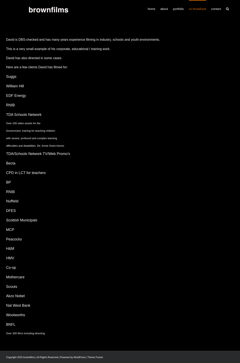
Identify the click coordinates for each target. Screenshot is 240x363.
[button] (227, 8)
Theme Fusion (95, 357)
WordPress (79, 357)
